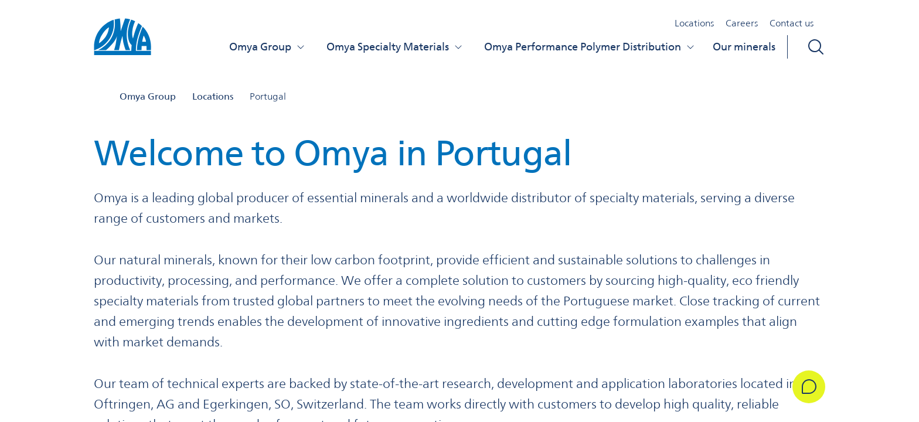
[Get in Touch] (808, 386)
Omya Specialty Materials (394, 46)
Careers (742, 23)
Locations (694, 23)
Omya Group (267, 46)
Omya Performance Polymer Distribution (589, 46)
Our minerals (744, 46)
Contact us (792, 23)
